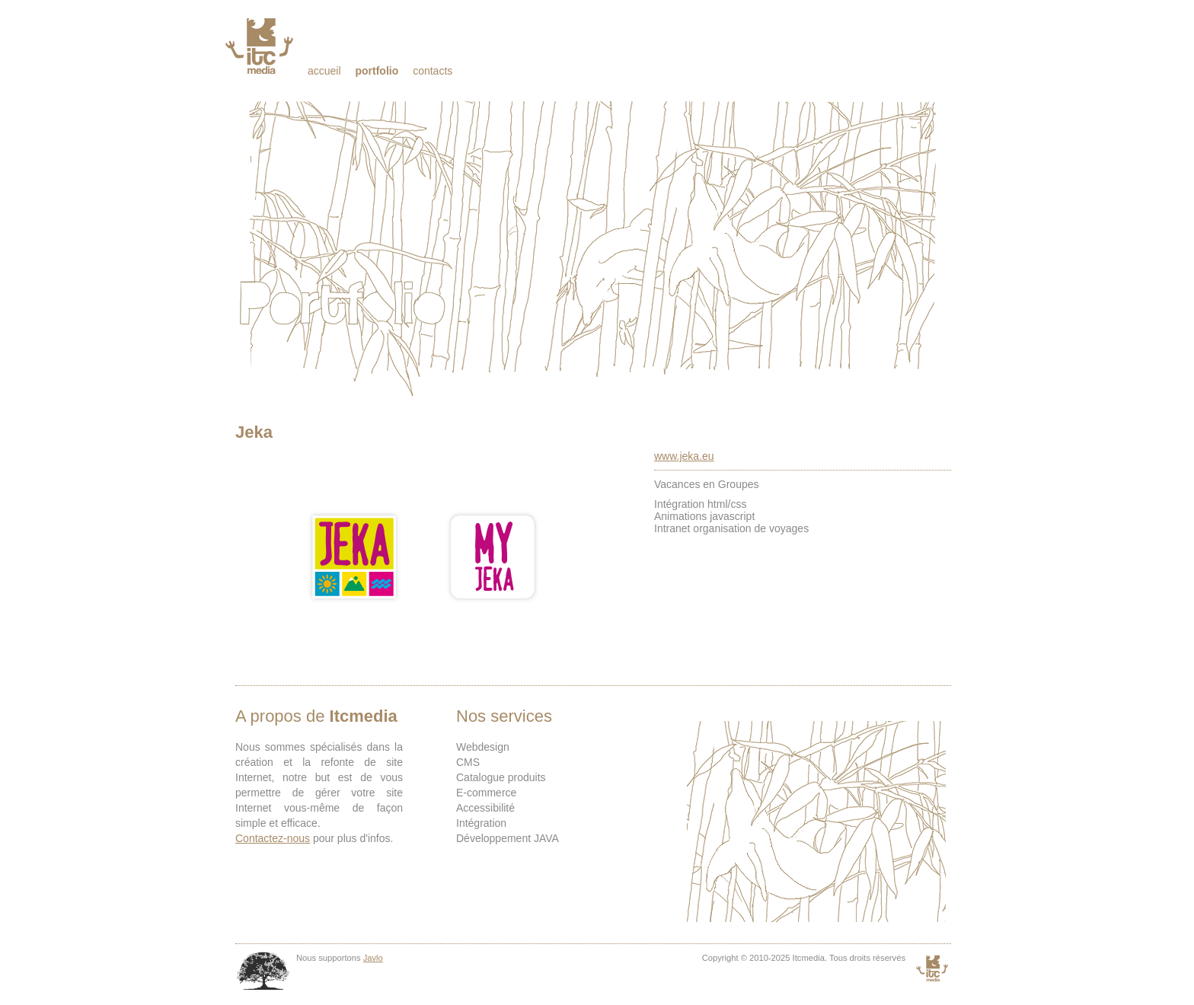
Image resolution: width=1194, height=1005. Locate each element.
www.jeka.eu (684, 456)
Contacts (432, 71)
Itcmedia (260, 45)
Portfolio (376, 71)
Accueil (324, 71)
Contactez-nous (272, 838)
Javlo (373, 957)
